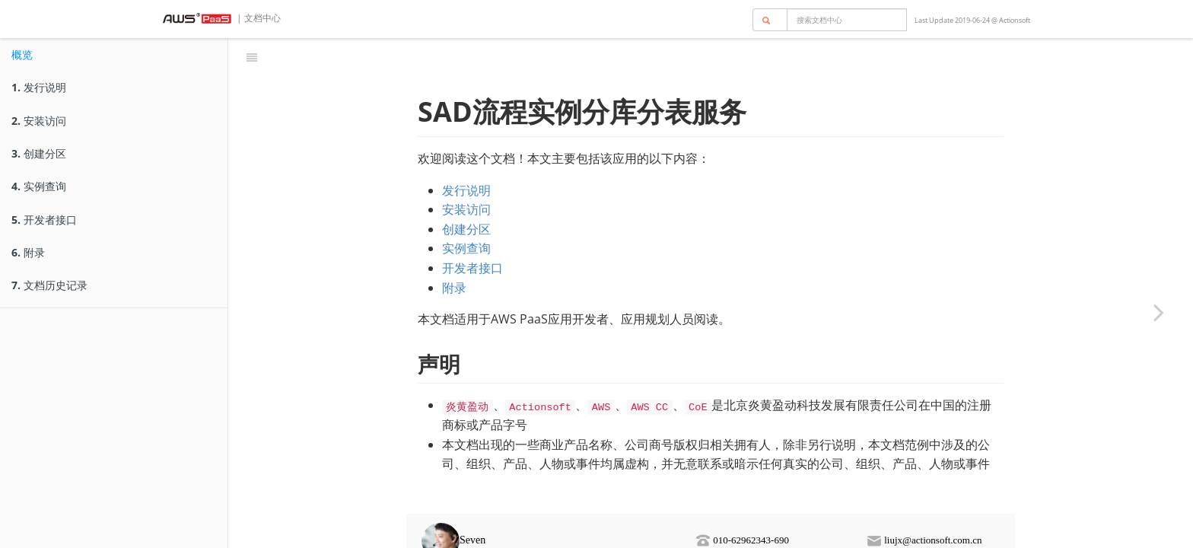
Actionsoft (1014, 20)
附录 (28, 252)
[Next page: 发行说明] (1159, 312)
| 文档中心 (257, 17)
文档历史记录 (49, 285)
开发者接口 (44, 219)
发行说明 (38, 87)
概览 (22, 54)
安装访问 (38, 120)
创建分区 (38, 153)
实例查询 (38, 186)
